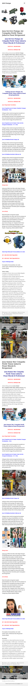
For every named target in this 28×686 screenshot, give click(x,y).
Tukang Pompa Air (8, 313)
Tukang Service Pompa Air (18, 313)
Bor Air (4, 664)
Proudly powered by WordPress (8, 681)
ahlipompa (15, 312)
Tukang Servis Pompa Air (7, 314)
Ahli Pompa (6, 3)
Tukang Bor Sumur (16, 664)
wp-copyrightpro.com (19, 683)
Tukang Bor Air (9, 664)
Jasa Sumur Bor (21, 662)
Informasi (4, 188)
